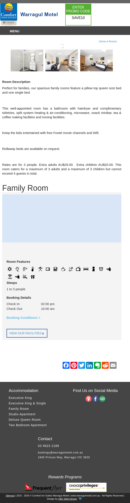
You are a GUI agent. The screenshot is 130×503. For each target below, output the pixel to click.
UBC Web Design (67, 499)
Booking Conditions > (23, 317)
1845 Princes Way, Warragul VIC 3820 (64, 457)
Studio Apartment (22, 414)
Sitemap (10, 495)
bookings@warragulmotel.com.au (60, 452)
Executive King (20, 398)
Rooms (113, 41)
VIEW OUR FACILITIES (27, 333)
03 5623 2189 (48, 446)
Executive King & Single (27, 403)
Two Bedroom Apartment (28, 425)
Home (102, 41)
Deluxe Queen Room (25, 419)
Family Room (19, 408)
